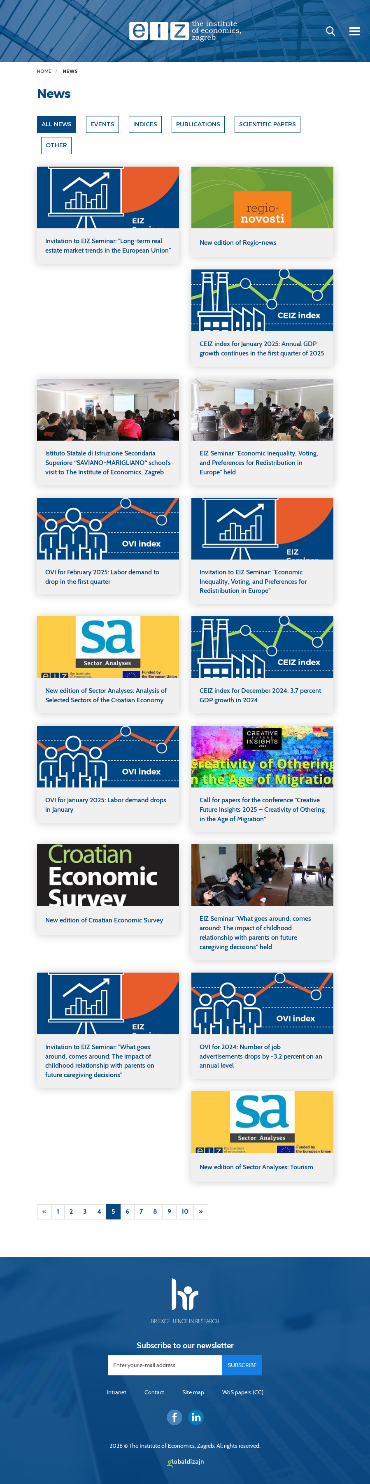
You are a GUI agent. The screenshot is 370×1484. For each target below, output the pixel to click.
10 (185, 1211)
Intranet (116, 1392)
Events (103, 124)
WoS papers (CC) (242, 1392)
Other (56, 146)
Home (44, 71)
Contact (154, 1392)
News (70, 71)
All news (57, 124)
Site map (193, 1392)
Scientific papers (269, 124)
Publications (199, 124)
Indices (146, 124)
